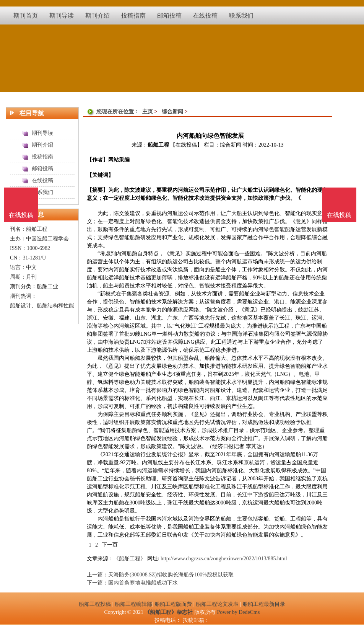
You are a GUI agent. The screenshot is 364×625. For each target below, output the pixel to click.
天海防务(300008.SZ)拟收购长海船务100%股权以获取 (171, 575)
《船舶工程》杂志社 (169, 612)
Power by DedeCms (238, 612)
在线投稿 (339, 215)
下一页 (110, 545)
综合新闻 (172, 111)
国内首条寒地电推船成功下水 (143, 583)
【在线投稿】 (186, 145)
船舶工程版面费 (173, 604)
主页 (147, 111)
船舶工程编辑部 (133, 604)
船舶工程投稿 (95, 604)
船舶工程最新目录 (263, 604)
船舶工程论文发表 (217, 604)
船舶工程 (158, 145)
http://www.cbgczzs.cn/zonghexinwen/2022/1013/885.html (224, 558)
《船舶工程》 (130, 558)
